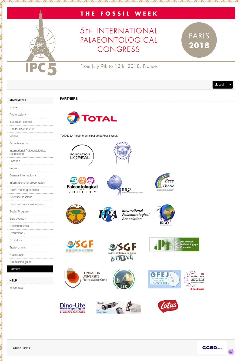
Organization (19, 143)
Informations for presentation (27, 182)
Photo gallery (18, 114)
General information (23, 175)
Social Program (19, 211)
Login (220, 84)
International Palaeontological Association (28, 152)
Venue (13, 168)
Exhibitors (16, 240)
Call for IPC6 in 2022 (22, 129)
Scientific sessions (21, 197)
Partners (15, 269)
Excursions (18, 233)
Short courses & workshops (26, 204)
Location (15, 161)
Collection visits (19, 226)
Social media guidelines (24, 190)
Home (13, 107)
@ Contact (16, 287)
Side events (18, 218)
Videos (14, 136)
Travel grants (18, 247)
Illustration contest (21, 121)
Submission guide (21, 262)
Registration (17, 254)
